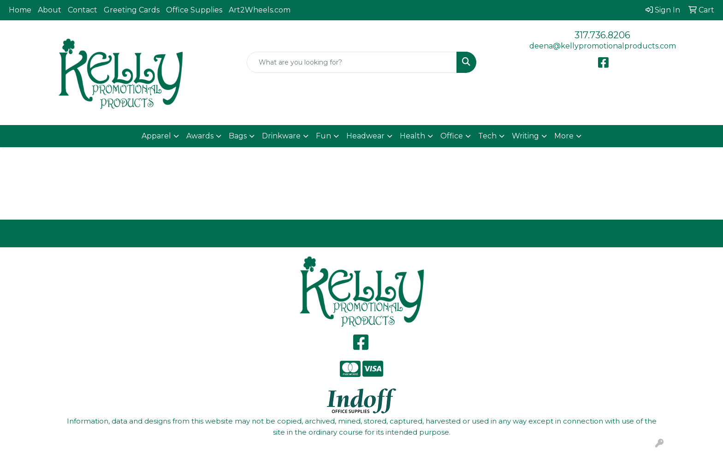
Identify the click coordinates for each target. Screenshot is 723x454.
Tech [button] (487, 135)
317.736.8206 (602, 35)
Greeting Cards (132, 10)
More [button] (564, 135)
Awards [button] (199, 135)
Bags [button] (238, 135)
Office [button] (451, 135)
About (49, 10)
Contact (82, 10)
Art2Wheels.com (259, 10)
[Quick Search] (352, 62)
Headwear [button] (365, 135)
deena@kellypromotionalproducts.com (602, 46)
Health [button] (412, 135)
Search (633, 233)
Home (20, 10)
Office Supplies (194, 10)
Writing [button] (525, 135)
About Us (271, 233)
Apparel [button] (156, 135)
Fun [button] (323, 135)
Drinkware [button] (281, 135)
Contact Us (452, 233)
